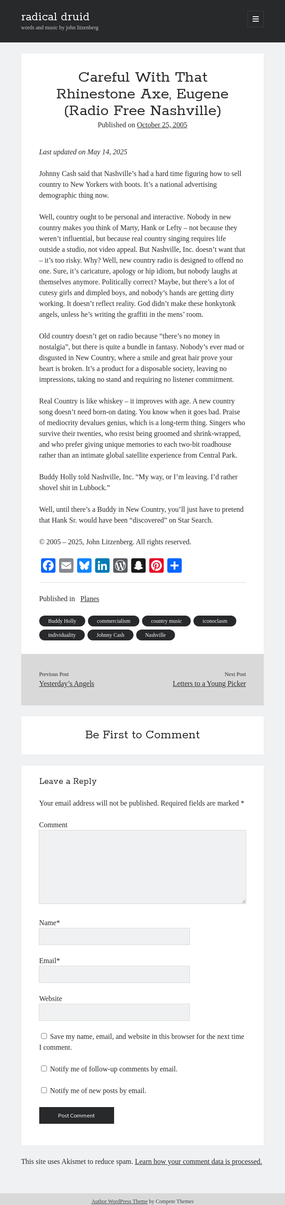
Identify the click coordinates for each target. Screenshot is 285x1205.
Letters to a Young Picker (209, 683)
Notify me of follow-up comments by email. (114, 1069)
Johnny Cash (110, 635)
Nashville (155, 635)
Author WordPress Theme (120, 1201)
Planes (89, 598)
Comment (53, 825)
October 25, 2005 (162, 125)
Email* (49, 960)
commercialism (113, 621)
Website (50, 998)
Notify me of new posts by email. (98, 1090)
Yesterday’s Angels (66, 683)
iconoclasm (214, 621)
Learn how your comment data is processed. (198, 1161)
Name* (49, 923)
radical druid (55, 17)
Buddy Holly (62, 621)
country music (166, 621)
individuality (62, 635)
